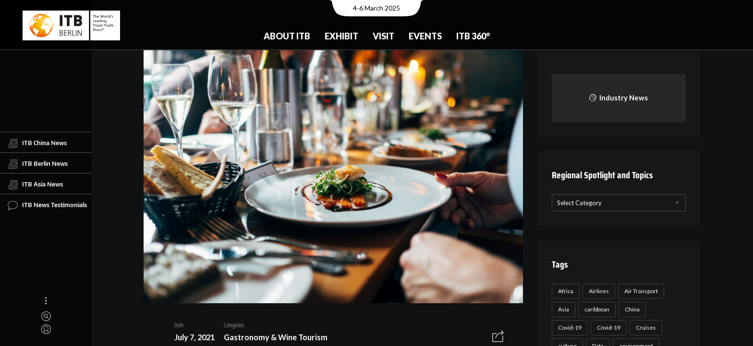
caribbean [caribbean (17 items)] (595, 309)
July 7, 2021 (190, 338)
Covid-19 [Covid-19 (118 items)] (568, 327)
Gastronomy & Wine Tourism (272, 338)
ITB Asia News (35, 184)
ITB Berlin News (38, 164)
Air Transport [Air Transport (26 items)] (639, 291)
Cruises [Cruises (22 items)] (644, 327)
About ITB (287, 36)
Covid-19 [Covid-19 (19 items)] (607, 327)
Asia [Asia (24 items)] (562, 309)
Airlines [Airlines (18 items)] (597, 291)
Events (425, 36)
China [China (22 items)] (630, 309)
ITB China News (37, 143)
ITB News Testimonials (47, 205)
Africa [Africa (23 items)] (564, 291)
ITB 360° (473, 36)
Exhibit (341, 36)
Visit (383, 36)
